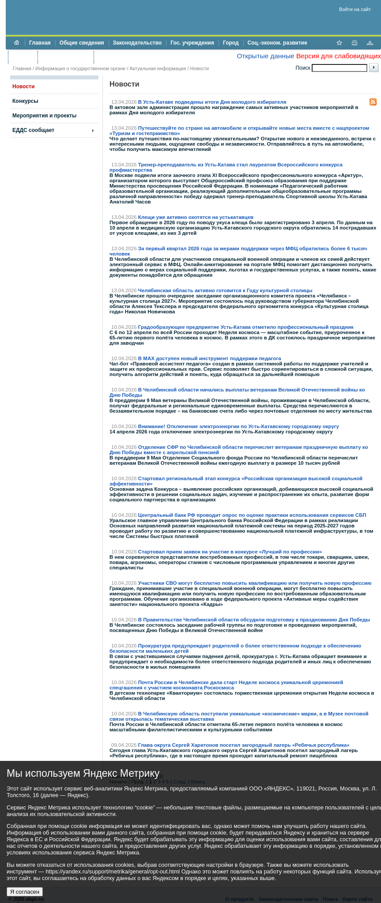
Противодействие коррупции (136, 57)
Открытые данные (265, 56)
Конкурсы (25, 101)
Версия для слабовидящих (338, 56)
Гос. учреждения (192, 43)
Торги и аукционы (65, 57)
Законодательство (137, 43)
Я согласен (24, 891)
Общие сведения (82, 43)
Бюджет (22, 57)
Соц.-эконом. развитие (277, 43)
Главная (40, 43)
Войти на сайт (355, 9)
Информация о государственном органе (80, 68)
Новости (199, 68)
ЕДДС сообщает (33, 130)
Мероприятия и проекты (44, 116)
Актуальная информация (158, 68)
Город (231, 43)
